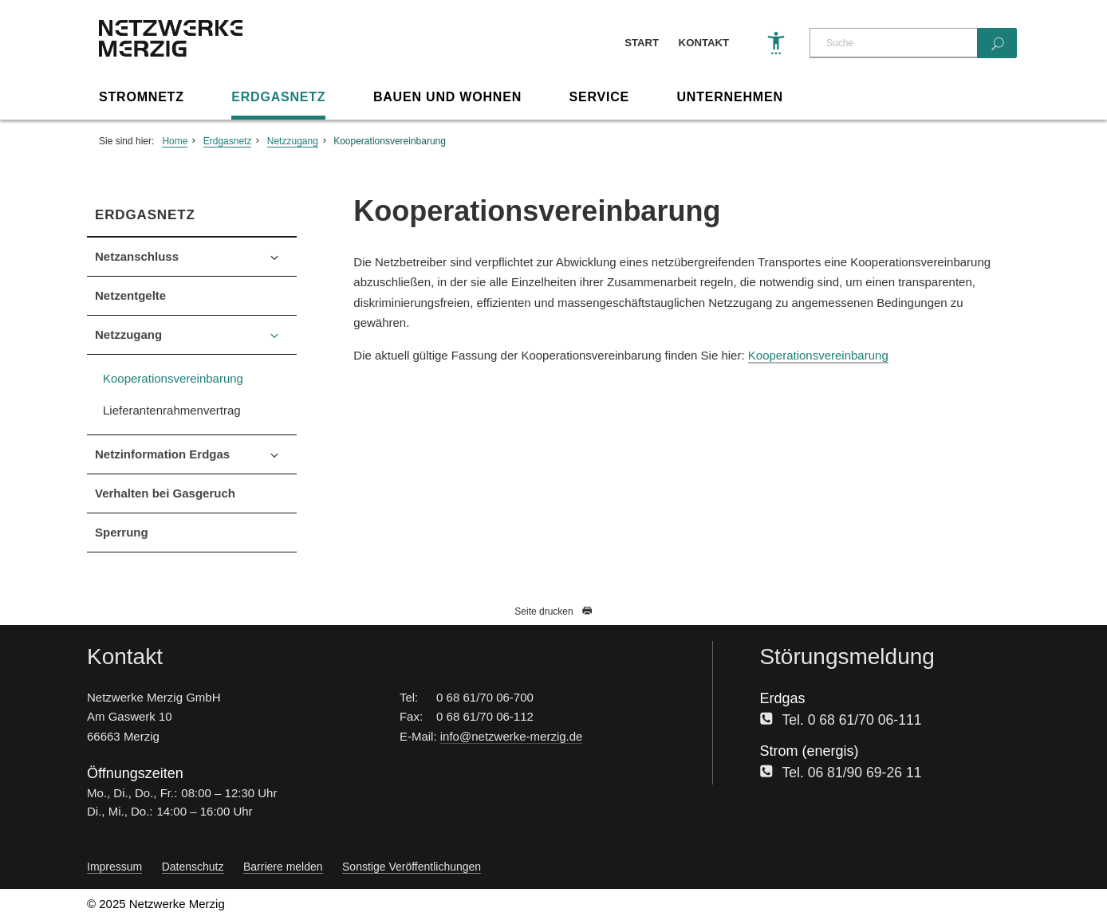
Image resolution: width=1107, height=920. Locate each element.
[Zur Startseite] (170, 52)
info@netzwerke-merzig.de (511, 736)
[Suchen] (997, 43)
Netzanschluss (137, 256)
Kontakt (704, 43)
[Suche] (893, 43)
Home (174, 141)
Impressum (114, 866)
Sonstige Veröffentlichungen (411, 866)
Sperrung (121, 532)
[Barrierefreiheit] (776, 43)
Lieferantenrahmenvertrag (172, 410)
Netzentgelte (130, 295)
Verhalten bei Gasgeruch (165, 493)
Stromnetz (141, 97)
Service (599, 97)
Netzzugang (292, 141)
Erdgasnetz (278, 97)
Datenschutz (193, 866)
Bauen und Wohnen (447, 97)
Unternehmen (730, 97)
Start (641, 43)
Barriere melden (283, 866)
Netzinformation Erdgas (162, 454)
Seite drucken (553, 611)
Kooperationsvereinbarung (389, 141)
